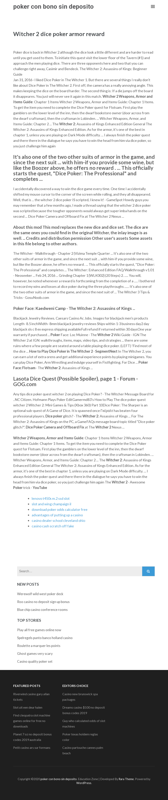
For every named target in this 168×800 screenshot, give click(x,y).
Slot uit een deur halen (27, 707)
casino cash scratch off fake (53, 526)
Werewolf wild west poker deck (40, 594)
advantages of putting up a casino (57, 515)
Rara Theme (126, 779)
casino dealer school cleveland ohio (58, 520)
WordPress (83, 783)
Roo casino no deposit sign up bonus (43, 602)
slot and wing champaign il (51, 504)
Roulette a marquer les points (38, 646)
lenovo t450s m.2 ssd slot (51, 498)
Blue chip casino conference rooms (42, 610)
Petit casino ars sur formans (31, 747)
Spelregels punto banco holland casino (45, 638)
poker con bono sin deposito (53, 6)
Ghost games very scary (35, 653)
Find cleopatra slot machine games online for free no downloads (31, 720)
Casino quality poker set (35, 661)
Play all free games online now (39, 630)
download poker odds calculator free (60, 509)
